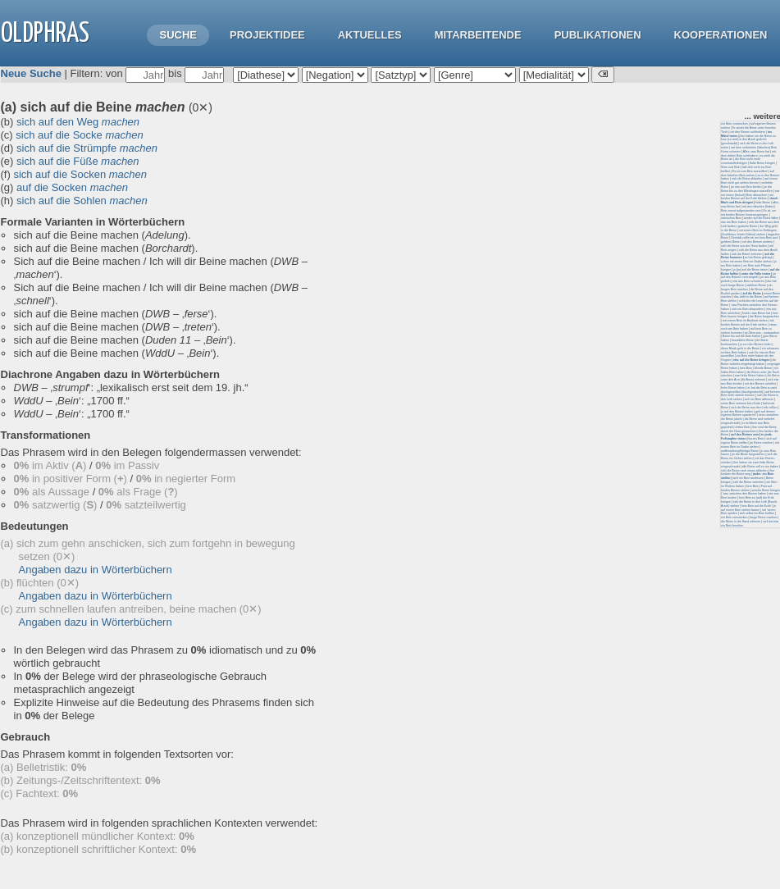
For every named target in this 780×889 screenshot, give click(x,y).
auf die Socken (72, 187)
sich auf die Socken (80, 174)
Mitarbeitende (478, 35)
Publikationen (597, 35)
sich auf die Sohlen (82, 200)
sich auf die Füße (77, 161)
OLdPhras (45, 34)
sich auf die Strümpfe (86, 148)
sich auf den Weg (77, 122)
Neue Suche (31, 73)
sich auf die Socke (79, 135)
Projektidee (267, 35)
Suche (178, 35)
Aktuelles (370, 35)
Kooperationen (721, 35)
